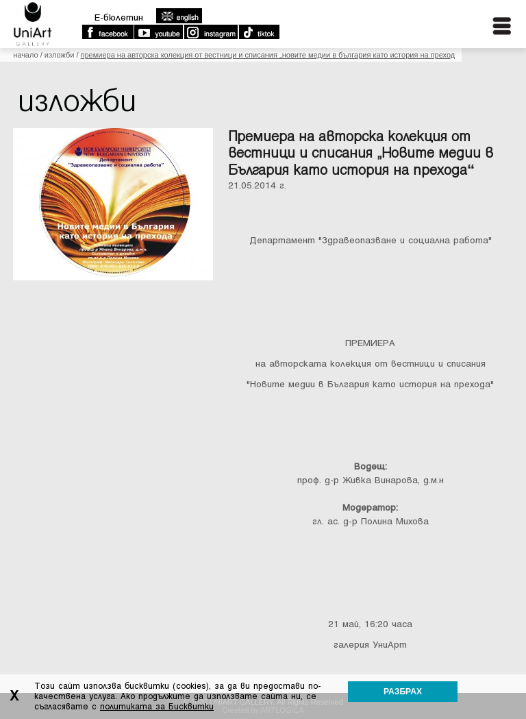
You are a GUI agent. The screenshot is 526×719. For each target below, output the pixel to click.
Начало (25, 55)
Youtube (158, 32)
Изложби (60, 55)
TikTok (258, 32)
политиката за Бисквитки (157, 706)
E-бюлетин (119, 17)
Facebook (108, 32)
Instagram (210, 32)
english (178, 15)
